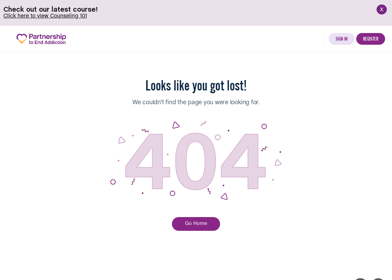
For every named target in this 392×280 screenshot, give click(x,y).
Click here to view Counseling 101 (45, 16)
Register (370, 38)
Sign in (342, 38)
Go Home (196, 223)
